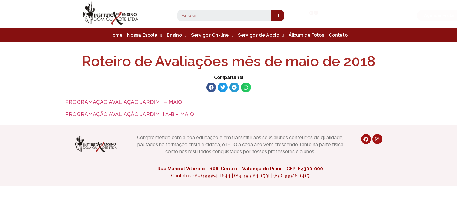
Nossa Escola (144, 35)
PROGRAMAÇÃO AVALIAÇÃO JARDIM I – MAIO (123, 102)
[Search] (277, 15)
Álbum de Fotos (306, 35)
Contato (338, 35)
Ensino (177, 35)
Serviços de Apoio (261, 35)
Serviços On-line (212, 35)
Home (115, 35)
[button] (387, 15)
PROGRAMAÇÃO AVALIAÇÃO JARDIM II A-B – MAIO (129, 114)
